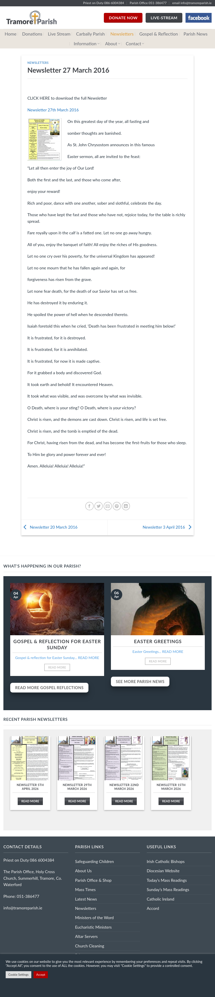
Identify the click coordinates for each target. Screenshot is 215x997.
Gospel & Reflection (158, 33)
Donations (32, 33)
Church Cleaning (89, 945)
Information (87, 43)
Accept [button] (40, 974)
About (112, 43)
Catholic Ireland (160, 898)
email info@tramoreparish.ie (192, 3)
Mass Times (85, 889)
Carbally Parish (90, 33)
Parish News (195, 33)
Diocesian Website (163, 870)
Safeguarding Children (94, 861)
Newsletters (122, 33)
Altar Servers (86, 936)
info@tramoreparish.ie (22, 907)
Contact (135, 43)
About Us (83, 870)
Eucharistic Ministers (93, 927)
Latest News (86, 898)
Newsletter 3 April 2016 (168, 527)
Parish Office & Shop (93, 880)
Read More (57, 667)
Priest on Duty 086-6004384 (103, 3)
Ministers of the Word (94, 917)
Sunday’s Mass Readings (168, 889)
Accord (153, 908)
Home (11, 33)
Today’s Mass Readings (167, 880)
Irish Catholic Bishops (166, 861)
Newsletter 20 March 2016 (49, 527)
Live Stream (59, 33)
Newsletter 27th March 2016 (53, 109)
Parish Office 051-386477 (148, 3)
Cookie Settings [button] (18, 974)
